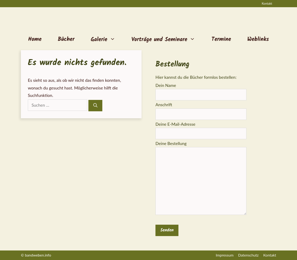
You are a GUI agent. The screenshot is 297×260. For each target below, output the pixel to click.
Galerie (107, 39)
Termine (221, 39)
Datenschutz (248, 255)
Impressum (224, 255)
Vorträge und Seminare (167, 39)
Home (35, 39)
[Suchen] (95, 105)
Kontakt (267, 3)
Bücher (66, 39)
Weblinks (258, 39)
